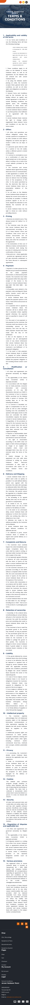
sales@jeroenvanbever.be (14, 997)
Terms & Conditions (7, 981)
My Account (5, 971)
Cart (3, 958)
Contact (4, 965)
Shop (3, 954)
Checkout (4, 961)
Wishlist (4, 975)
